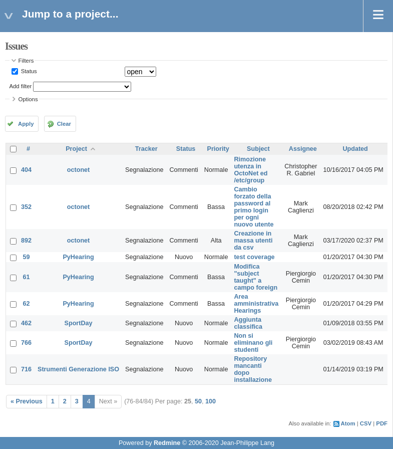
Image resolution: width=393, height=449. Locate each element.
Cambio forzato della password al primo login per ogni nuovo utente (253, 207)
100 (210, 401)
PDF (381, 423)
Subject (258, 148)
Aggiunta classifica (248, 323)
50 (198, 401)
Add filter (21, 86)
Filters (26, 61)
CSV (365, 423)
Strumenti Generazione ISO (78, 369)
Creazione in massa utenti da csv (253, 240)
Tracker (146, 148)
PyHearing (78, 257)
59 (26, 257)
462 (26, 323)
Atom (348, 423)
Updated (354, 148)
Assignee (303, 148)
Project (76, 148)
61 (26, 277)
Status (28, 71)
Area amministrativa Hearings (256, 303)
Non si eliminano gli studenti (253, 342)
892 (26, 240)
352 (26, 206)
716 (26, 369)
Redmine (167, 442)
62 (26, 303)
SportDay (79, 323)
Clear (64, 124)
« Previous (27, 401)
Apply (26, 124)
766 (26, 342)
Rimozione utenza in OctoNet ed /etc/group (250, 170)
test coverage (254, 257)
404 (26, 169)
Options (28, 99)
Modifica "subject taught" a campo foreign (255, 277)
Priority (218, 148)
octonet (78, 169)
